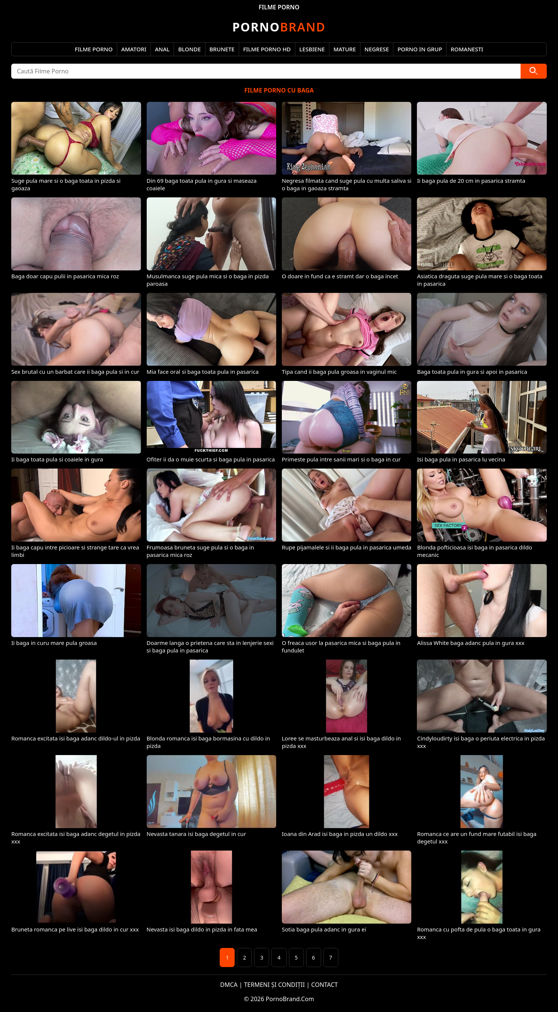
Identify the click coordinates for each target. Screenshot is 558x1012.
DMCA (229, 985)
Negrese (377, 49)
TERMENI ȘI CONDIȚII (274, 985)
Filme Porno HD (267, 49)
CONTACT (324, 985)
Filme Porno (94, 49)
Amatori (133, 49)
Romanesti (467, 49)
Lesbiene (312, 49)
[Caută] (534, 71)
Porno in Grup (419, 49)
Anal (162, 49)
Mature (344, 49)
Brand (279, 27)
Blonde (189, 49)
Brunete (222, 49)
